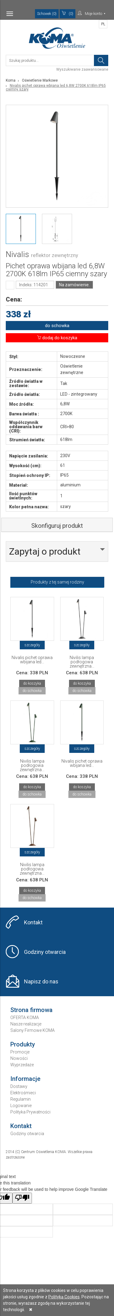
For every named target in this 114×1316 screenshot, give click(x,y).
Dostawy (18, 1086)
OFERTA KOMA (24, 1017)
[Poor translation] (22, 1198)
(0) (67, 13)
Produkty (22, 1044)
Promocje (19, 1052)
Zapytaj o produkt (45, 551)
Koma (11, 80)
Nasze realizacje (25, 1023)
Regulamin (20, 1099)
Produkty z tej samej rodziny (57, 582)
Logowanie (21, 1105)
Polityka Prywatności (30, 1112)
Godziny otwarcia (45, 952)
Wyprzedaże (22, 1064)
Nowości (19, 1058)
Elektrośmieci (23, 1092)
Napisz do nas (41, 981)
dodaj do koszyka (57, 337)
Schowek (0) (47, 14)
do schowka (57, 325)
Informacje (25, 1078)
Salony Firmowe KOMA (32, 1030)
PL (103, 24)
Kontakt (33, 922)
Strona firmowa (31, 1010)
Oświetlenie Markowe (40, 80)
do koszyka (32, 683)
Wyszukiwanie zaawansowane (82, 69)
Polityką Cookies (64, 1296)
